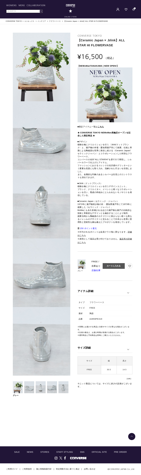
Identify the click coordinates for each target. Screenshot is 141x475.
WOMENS (11, 5)
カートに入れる (114, 266)
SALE (17, 452)
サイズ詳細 (84, 347)
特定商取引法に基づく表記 (67, 469)
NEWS (30, 452)
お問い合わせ (90, 469)
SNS (82, 452)
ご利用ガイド (12, 469)
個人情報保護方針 (44, 469)
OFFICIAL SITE (99, 452)
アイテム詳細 (86, 291)
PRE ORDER (120, 452)
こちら (101, 127)
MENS (22, 5)
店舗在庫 (96, 270)
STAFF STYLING (64, 452)
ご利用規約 (27, 469)
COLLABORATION (36, 5)
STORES (44, 452)
